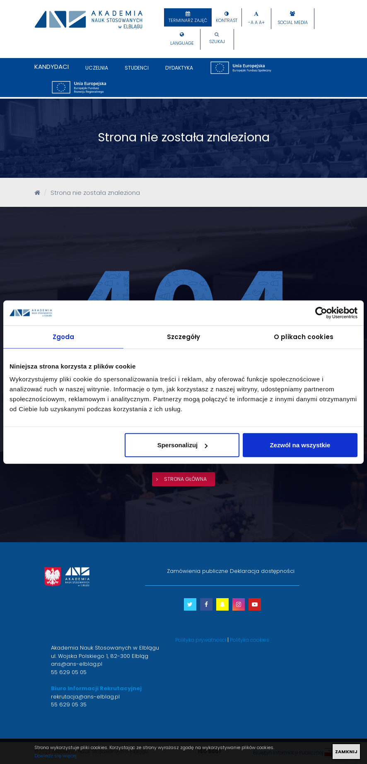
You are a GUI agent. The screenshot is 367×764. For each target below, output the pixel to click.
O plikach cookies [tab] (303, 336)
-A (251, 22)
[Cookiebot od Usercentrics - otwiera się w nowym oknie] (321, 312)
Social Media (293, 22)
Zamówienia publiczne (197, 571)
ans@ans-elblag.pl (76, 664)
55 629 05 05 (69, 672)
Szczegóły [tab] (183, 336)
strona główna (185, 479)
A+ (262, 22)
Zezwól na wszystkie (300, 445)
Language (182, 43)
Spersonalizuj (182, 445)
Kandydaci (51, 66)
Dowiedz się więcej (55, 755)
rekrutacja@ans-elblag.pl (85, 697)
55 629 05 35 (69, 704)
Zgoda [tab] (64, 336)
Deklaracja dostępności (262, 571)
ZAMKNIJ (346, 751)
